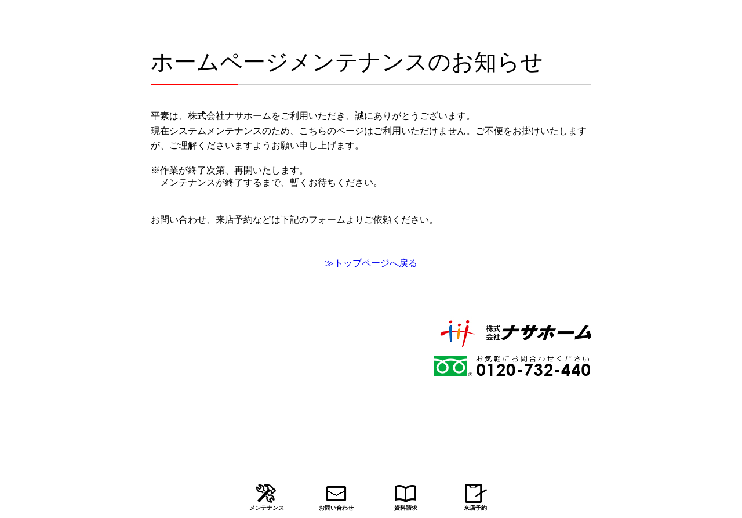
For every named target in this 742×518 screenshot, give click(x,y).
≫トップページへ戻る (371, 263)
